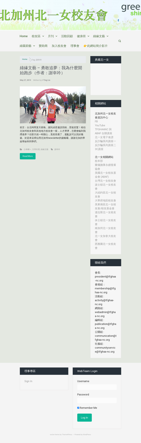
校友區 (36, 36)
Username (83, 381)
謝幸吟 (57, 149)
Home (24, 36)
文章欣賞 (36, 149)
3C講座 (99, 149)
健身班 (81, 36)
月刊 (51, 36)
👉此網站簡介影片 (95, 46)
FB (96, 121)
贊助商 (43, 46)
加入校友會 (59, 46)
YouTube (100, 125)
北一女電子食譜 (104, 137)
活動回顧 (67, 36)
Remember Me (87, 407)
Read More (28, 156)
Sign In (28, 381)
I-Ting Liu (46, 80)
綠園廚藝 (25, 46)
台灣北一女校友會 (105, 180)
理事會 (74, 46)
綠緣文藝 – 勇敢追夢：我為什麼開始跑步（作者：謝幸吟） (51, 70)
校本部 (99, 160)
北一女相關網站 (104, 156)
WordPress (87, 435)
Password (83, 394)
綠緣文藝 (99, 36)
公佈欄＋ (27, 149)
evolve (52, 435)
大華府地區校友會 (105, 200)
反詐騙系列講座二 (105, 145)
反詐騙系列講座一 (105, 141)
